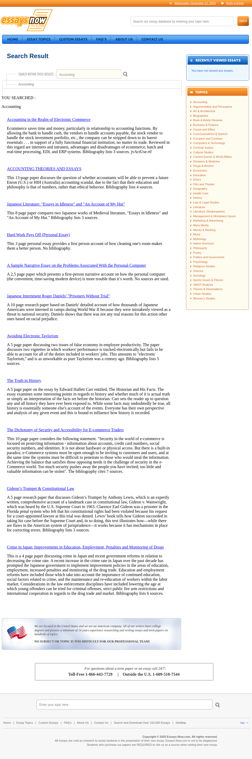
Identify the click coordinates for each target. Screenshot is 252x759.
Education (199, 175)
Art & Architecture (204, 111)
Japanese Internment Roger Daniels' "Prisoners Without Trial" (58, 296)
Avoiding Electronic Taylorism (32, 336)
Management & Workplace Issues (214, 216)
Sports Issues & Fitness (208, 280)
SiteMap (181, 722)
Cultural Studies (203, 152)
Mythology (199, 239)
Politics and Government (208, 257)
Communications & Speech (210, 133)
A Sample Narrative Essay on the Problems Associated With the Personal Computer (76, 265)
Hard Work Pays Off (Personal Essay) (38, 235)
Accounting (200, 102)
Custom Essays (48, 722)
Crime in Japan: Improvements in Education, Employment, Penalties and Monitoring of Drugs (85, 547)
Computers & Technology (209, 143)
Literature (199, 207)
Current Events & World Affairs (212, 156)
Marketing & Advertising (208, 220)
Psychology (200, 261)
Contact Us (101, 722)
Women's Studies (204, 298)
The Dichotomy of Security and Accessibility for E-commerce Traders (65, 430)
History (197, 197)
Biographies (200, 115)
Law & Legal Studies (206, 202)
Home (7, 722)
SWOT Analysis (203, 284)
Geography (200, 188)
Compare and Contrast (207, 138)
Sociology (199, 275)
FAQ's (68, 722)
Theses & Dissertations (208, 289)
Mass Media (201, 225)
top (244, 722)
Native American (203, 243)
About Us (83, 722)
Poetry (197, 252)
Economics (200, 170)
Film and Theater (204, 184)
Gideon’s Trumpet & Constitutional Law (41, 488)
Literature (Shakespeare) (209, 211)
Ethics (197, 179)
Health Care (201, 193)
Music (197, 234)
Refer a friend (235, 3)
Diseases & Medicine (206, 161)
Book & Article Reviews (208, 120)
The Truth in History (24, 380)
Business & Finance (205, 124)
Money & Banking (204, 229)
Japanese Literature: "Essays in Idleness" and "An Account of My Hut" (66, 204)
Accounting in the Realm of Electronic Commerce (49, 119)
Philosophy (200, 248)
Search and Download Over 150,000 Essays (142, 722)
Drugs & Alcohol (203, 165)
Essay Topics (24, 722)
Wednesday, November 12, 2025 (195, 3)
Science (198, 270)
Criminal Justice (203, 147)
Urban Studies (202, 293)
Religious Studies (204, 266)
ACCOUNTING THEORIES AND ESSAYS (44, 169)
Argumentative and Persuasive (212, 106)
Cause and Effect (204, 129)
